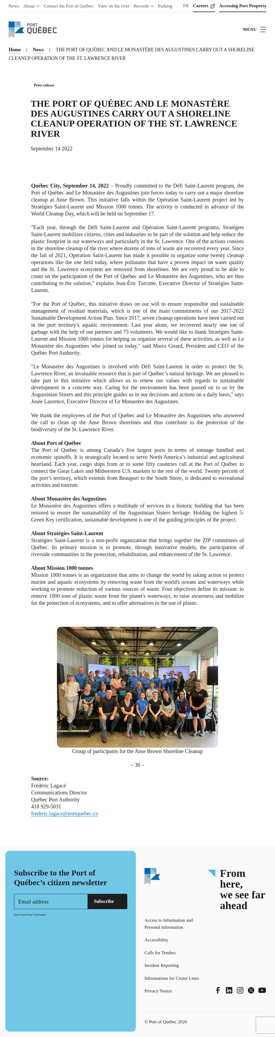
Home (15, 49)
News (38, 49)
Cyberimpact (39, 914)
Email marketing (23, 914)
